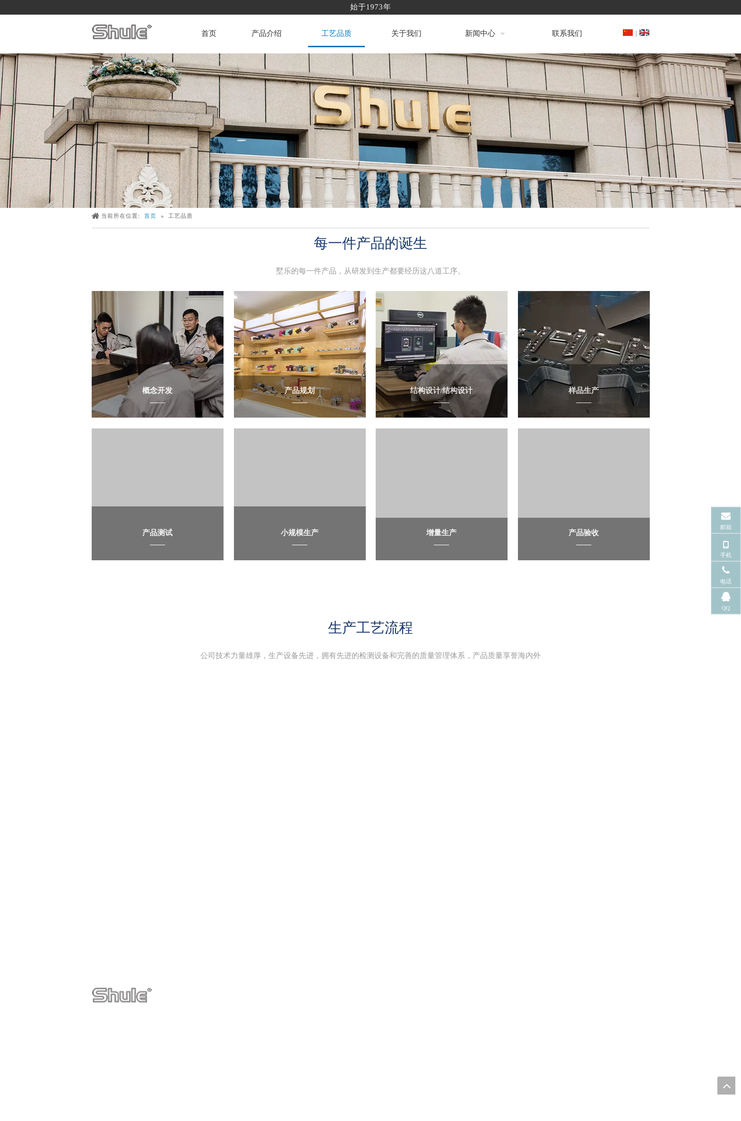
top (726, 1086)
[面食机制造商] (370, 130)
